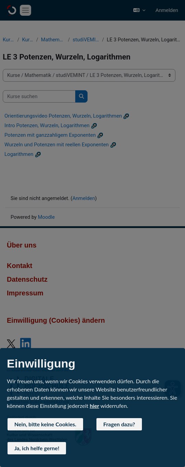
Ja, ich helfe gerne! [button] (36, 448)
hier (94, 405)
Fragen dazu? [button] (119, 424)
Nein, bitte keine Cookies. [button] (45, 424)
